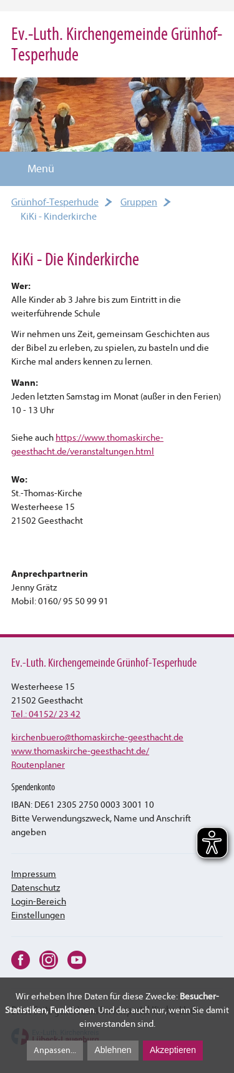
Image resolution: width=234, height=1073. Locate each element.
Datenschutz (35, 888)
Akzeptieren (173, 1050)
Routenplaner (38, 765)
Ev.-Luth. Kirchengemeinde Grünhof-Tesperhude (116, 44)
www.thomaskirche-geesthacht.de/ (80, 751)
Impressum (33, 874)
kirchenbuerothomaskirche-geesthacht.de (97, 737)
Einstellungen (38, 915)
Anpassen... (55, 1050)
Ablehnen (112, 1050)
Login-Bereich (38, 901)
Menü (33, 168)
